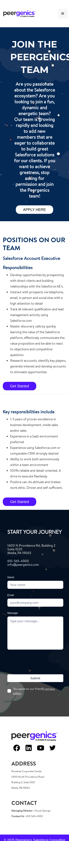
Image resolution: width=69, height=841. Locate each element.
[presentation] (35, 661)
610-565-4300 (23, 563)
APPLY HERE (34, 210)
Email (10, 595)
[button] (63, 14)
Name (10, 577)
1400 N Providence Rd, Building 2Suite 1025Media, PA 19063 (31, 549)
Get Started (19, 386)
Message (12, 613)
